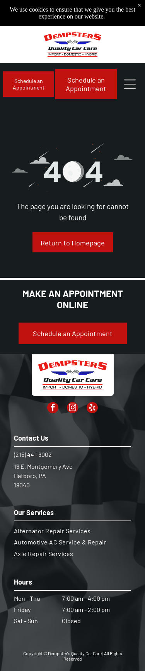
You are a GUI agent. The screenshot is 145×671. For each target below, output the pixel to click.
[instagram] (72, 408)
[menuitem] (72, 530)
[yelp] (92, 408)
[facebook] (52, 408)
